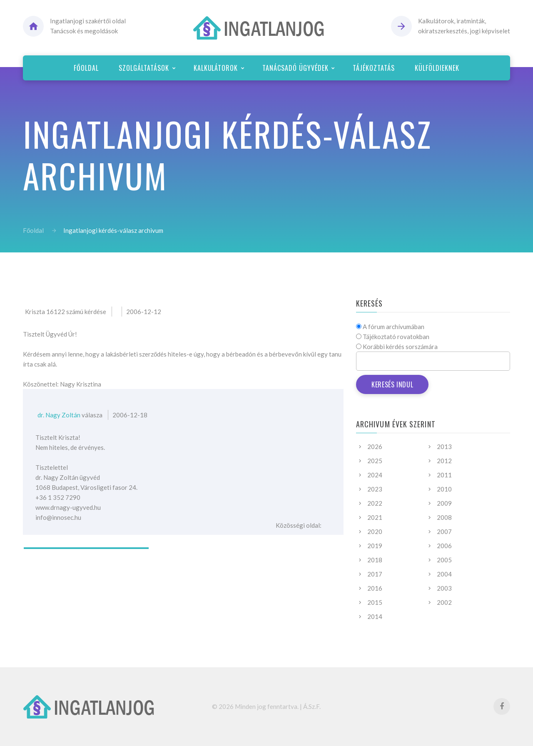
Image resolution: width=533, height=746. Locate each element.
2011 (444, 475)
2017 (374, 574)
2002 (444, 602)
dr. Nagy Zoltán (58, 415)
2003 (444, 588)
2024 (374, 475)
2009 (444, 503)
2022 (374, 503)
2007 (444, 531)
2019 (374, 545)
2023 (374, 489)
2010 (444, 489)
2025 (374, 460)
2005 (444, 560)
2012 (444, 460)
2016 (374, 588)
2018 (374, 560)
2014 (374, 616)
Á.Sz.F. (312, 706)
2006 (444, 545)
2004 (444, 574)
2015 (374, 602)
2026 (374, 446)
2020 (374, 531)
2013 (444, 446)
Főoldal (33, 230)
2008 (444, 517)
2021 (374, 517)
